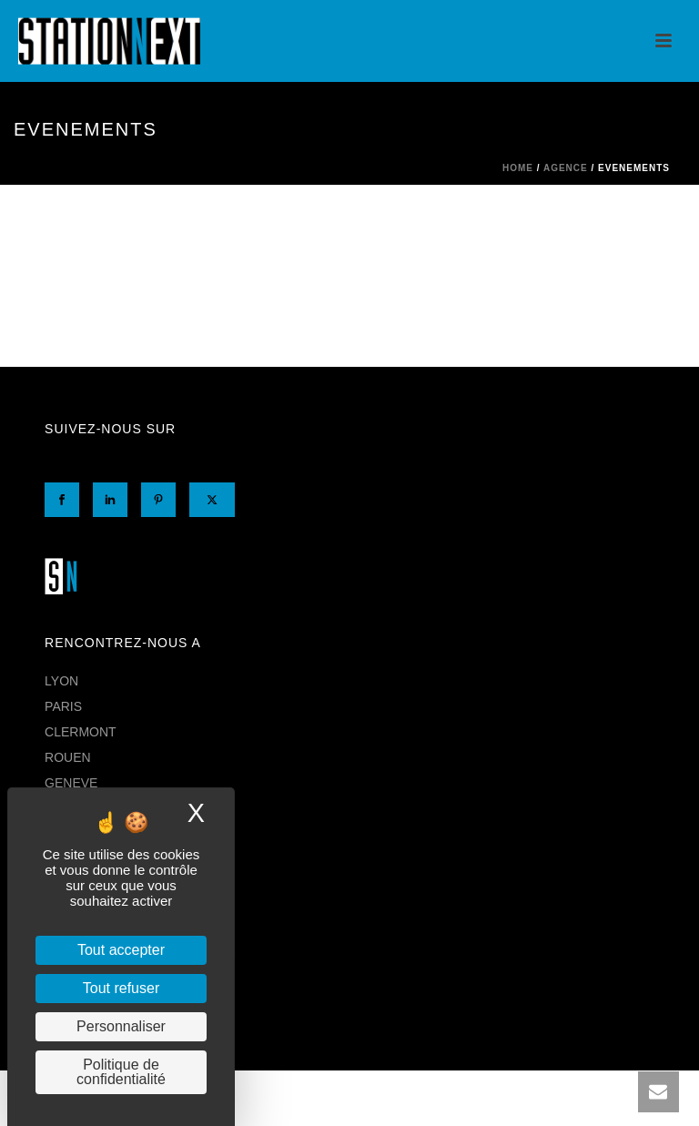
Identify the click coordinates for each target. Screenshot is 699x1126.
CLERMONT (80, 732)
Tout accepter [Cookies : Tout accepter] (121, 950)
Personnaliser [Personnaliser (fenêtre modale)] (121, 1026)
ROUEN (68, 757)
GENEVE (71, 783)
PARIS (63, 706)
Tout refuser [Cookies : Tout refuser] (121, 988)
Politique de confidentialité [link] (121, 1072)
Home (517, 168)
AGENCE (565, 168)
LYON (61, 681)
